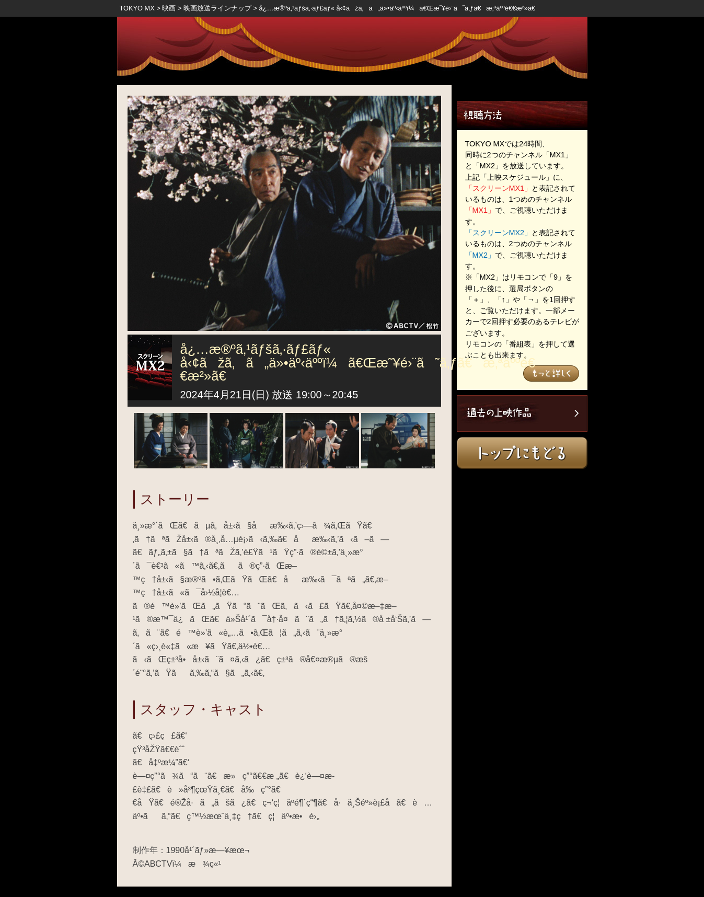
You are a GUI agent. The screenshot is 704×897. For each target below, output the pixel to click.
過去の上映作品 (522, 413)
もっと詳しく (551, 373)
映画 (169, 8)
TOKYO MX (137, 8)
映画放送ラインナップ (217, 8)
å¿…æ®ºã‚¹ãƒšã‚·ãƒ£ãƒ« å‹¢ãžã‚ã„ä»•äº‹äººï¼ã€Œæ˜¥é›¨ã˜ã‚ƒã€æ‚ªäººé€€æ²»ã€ (400, 8)
